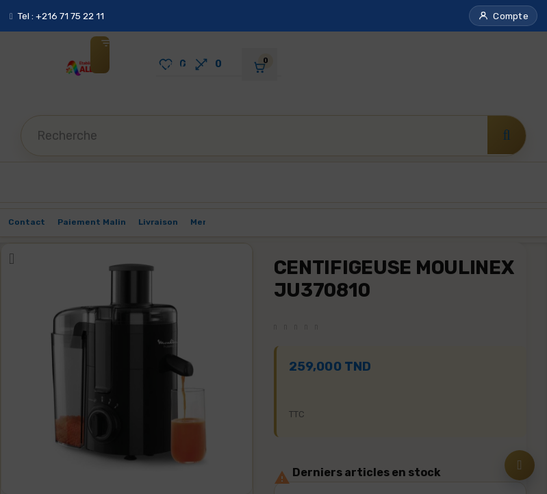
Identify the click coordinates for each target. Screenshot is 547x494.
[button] (503, 15)
